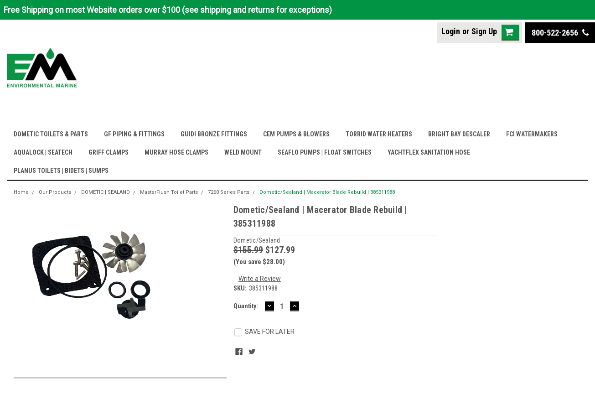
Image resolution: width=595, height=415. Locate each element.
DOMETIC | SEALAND (105, 192)
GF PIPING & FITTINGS (134, 134)
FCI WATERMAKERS (532, 134)
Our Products (55, 192)
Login (450, 31)
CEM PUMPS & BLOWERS (296, 134)
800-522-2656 (560, 32)
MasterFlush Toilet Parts (169, 192)
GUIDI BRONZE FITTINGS (214, 134)
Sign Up (484, 31)
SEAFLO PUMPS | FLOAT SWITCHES (325, 152)
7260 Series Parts (228, 192)
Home (21, 192)
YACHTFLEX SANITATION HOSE (429, 152)
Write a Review (259, 278)
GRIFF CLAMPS (108, 152)
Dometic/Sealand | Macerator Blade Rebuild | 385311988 (327, 192)
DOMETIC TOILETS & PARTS (51, 134)
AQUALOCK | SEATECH (43, 152)
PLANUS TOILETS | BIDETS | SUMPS (61, 170)
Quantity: (245, 306)
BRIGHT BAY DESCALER (459, 134)
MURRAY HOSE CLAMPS (176, 152)
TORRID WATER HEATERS (379, 134)
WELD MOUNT (243, 152)
